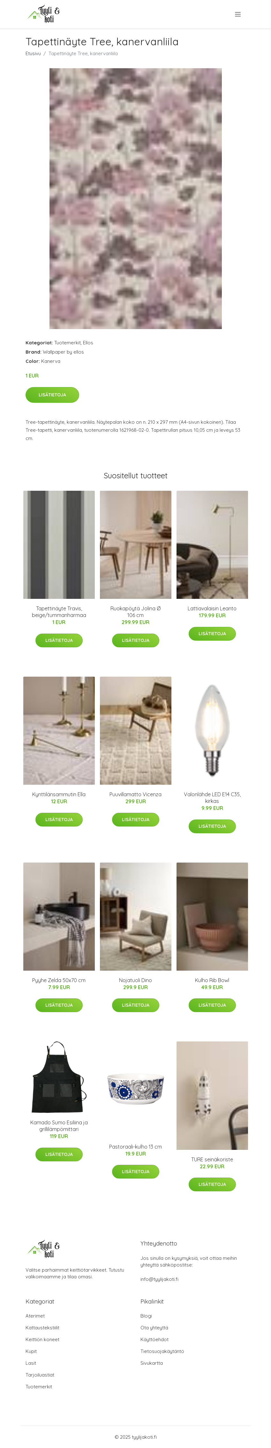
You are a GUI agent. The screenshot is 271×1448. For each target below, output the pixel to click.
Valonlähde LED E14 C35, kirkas (212, 797)
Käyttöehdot (154, 1339)
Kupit (31, 1351)
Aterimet (35, 1316)
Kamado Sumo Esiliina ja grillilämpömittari (59, 1125)
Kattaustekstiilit (42, 1328)
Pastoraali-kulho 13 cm (135, 1146)
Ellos (88, 343)
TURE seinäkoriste (212, 1159)
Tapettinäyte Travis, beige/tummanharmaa (59, 611)
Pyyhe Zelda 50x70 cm (59, 980)
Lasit (31, 1363)
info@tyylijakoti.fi (159, 1279)
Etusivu (33, 53)
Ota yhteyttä (154, 1328)
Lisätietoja (52, 395)
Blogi (146, 1316)
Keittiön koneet (42, 1339)
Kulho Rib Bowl (212, 980)
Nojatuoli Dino (135, 980)
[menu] (238, 14)
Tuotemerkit (67, 343)
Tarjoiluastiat (40, 1375)
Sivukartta (151, 1363)
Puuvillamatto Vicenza (135, 794)
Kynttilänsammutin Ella (59, 794)
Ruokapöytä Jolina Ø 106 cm (135, 611)
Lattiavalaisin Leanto (212, 608)
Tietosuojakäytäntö (162, 1351)
